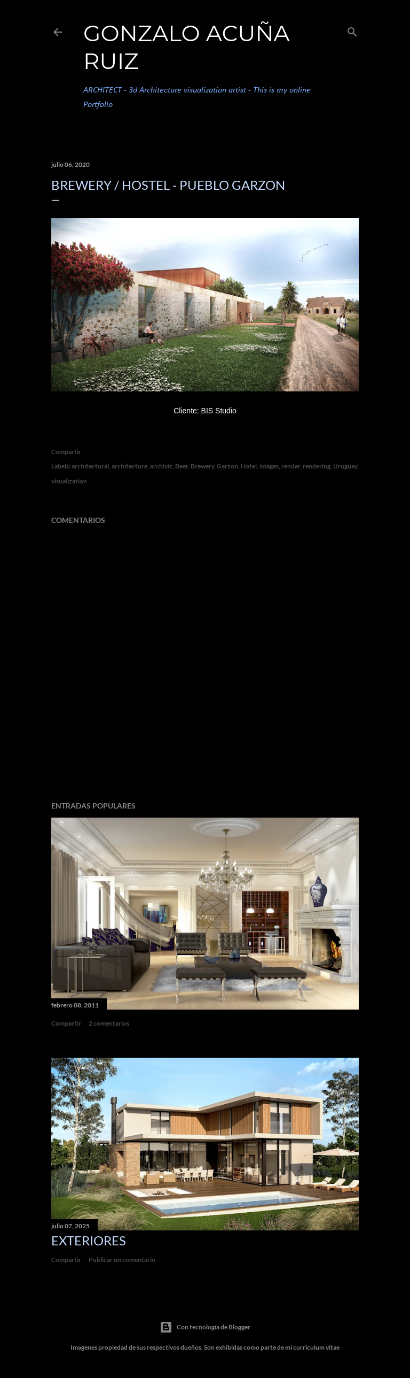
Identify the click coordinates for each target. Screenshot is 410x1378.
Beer (181, 466)
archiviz (161, 466)
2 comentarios (109, 1023)
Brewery (202, 466)
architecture (129, 466)
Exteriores (88, 1240)
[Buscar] (352, 29)
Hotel (249, 466)
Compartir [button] (66, 452)
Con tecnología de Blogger (205, 1327)
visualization (69, 481)
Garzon (227, 466)
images (269, 466)
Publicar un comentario (122, 1260)
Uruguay (345, 466)
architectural (90, 466)
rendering (316, 466)
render (290, 466)
